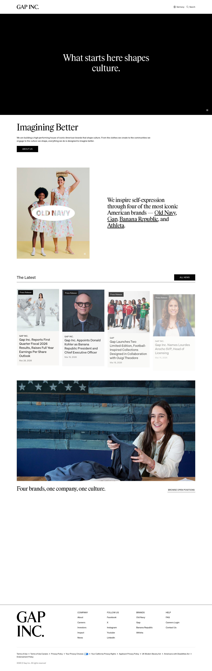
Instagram (112, 627)
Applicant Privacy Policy (129, 654)
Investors (81, 627)
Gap (112, 219)
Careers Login (172, 622)
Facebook (111, 617)
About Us (27, 149)
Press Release (25, 294)
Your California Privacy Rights (103, 654)
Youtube (111, 632)
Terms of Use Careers (39, 654)
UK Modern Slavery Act (151, 654)
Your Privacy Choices (74, 654)
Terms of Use (22, 654)
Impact (80, 632)
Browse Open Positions (181, 490)
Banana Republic (138, 219)
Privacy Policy (57, 654)
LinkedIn (111, 637)
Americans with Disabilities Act (177, 654)
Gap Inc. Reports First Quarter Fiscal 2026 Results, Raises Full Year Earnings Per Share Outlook (36, 349)
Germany (179, 7)
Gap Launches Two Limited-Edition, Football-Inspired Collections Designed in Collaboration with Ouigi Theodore (128, 356)
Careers (81, 622)
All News (185, 278)
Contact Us (171, 627)
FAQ (168, 617)
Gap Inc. (23, 337)
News (80, 637)
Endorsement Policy (25, 657)
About (80, 617)
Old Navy (165, 213)
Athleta (115, 226)
